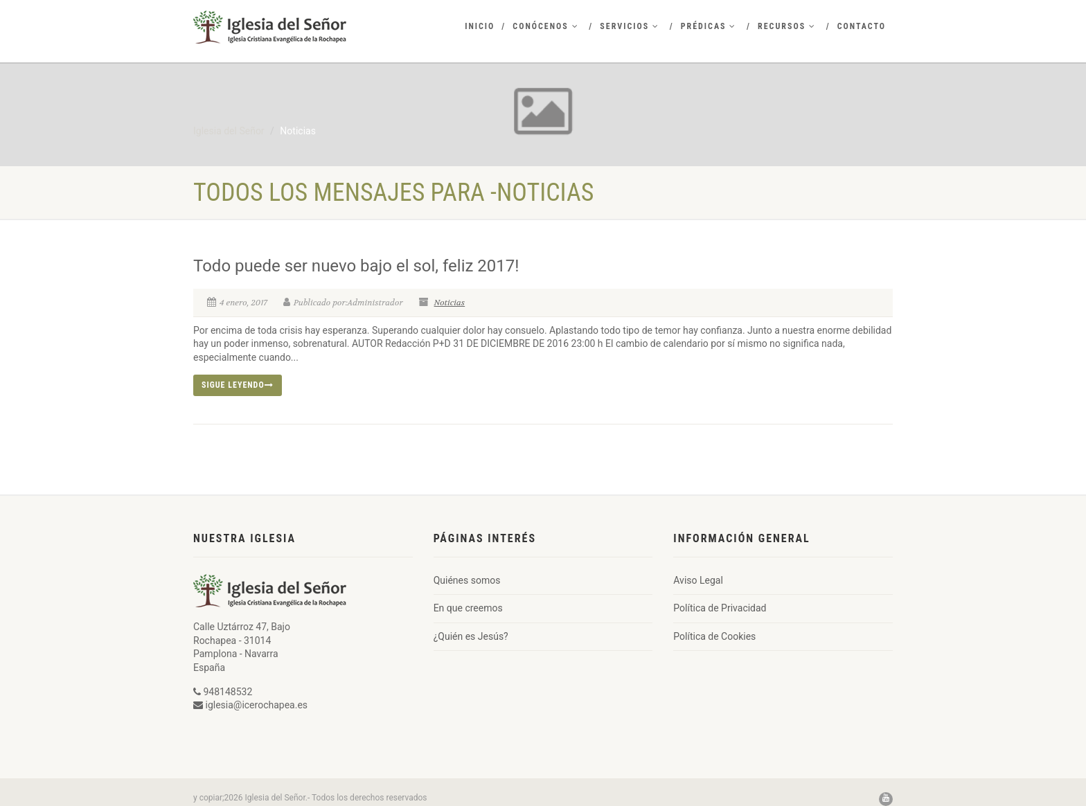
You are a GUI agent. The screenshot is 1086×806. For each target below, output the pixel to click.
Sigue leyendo (238, 385)
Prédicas (709, 26)
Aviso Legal (698, 580)
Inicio (480, 26)
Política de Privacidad (719, 608)
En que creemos (468, 608)
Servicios (629, 26)
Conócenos (545, 26)
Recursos (787, 26)
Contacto (861, 26)
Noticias (449, 302)
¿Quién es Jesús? (471, 636)
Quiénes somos (467, 580)
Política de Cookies (714, 636)
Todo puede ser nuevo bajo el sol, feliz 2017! (356, 266)
